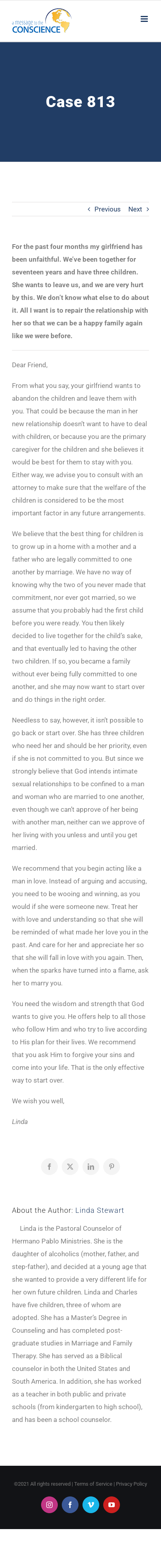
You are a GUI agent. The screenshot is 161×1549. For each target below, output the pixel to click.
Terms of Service (93, 1484)
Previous (107, 209)
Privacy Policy (131, 1484)
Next (135, 209)
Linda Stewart (99, 1210)
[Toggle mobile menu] (145, 19)
